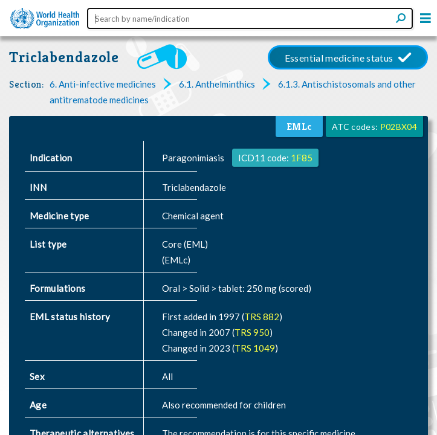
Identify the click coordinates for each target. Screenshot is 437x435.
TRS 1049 (255, 348)
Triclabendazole (64, 57)
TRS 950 (252, 332)
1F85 (301, 157)
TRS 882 (261, 316)
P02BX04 (398, 126)
